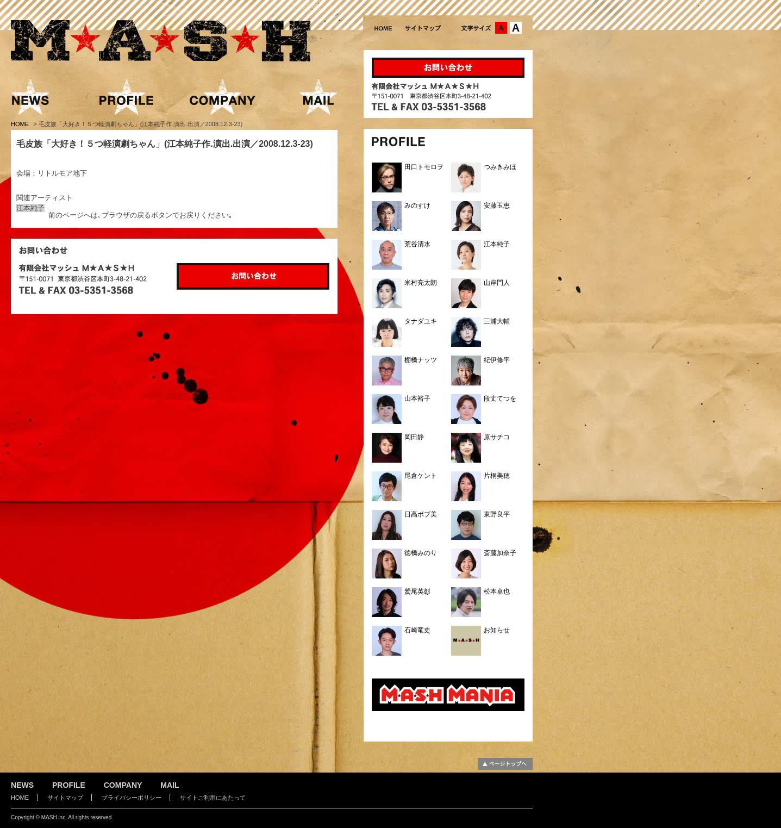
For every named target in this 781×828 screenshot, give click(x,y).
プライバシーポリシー (131, 797)
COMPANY (123, 785)
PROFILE (68, 785)
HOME (20, 124)
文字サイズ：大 (516, 28)
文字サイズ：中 (501, 28)
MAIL (169, 785)
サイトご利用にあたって (213, 797)
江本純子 (30, 208)
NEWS (22, 785)
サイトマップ (65, 797)
